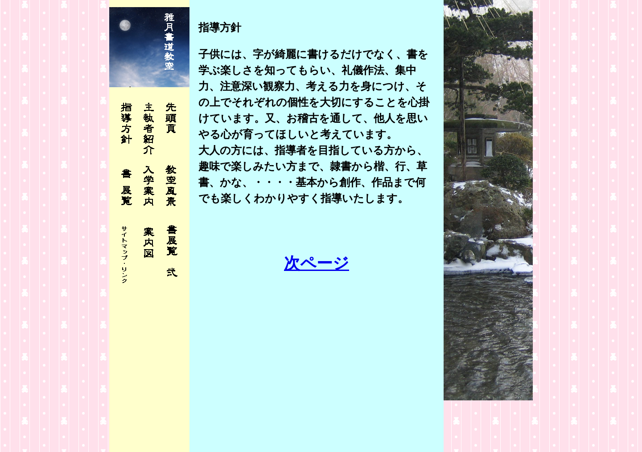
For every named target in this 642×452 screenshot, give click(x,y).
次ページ (316, 263)
